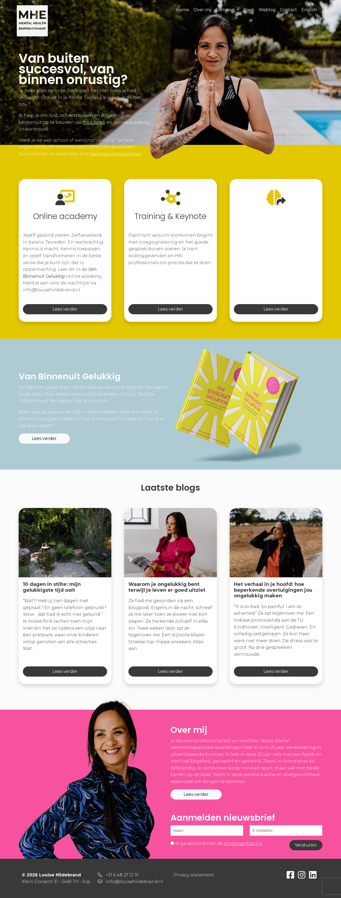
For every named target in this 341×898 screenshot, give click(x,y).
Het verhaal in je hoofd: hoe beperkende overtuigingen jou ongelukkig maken (273, 590)
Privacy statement (194, 874)
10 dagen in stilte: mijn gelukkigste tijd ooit (52, 587)
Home (182, 9)
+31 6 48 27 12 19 (122, 874)
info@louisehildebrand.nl (134, 881)
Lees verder (65, 309)
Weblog (267, 9)
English (309, 9)
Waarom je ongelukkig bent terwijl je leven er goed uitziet (166, 587)
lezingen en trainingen (116, 153)
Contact (288, 9)
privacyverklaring (243, 843)
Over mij (202, 9)
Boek (248, 9)
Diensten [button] (226, 9)
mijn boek (93, 122)
